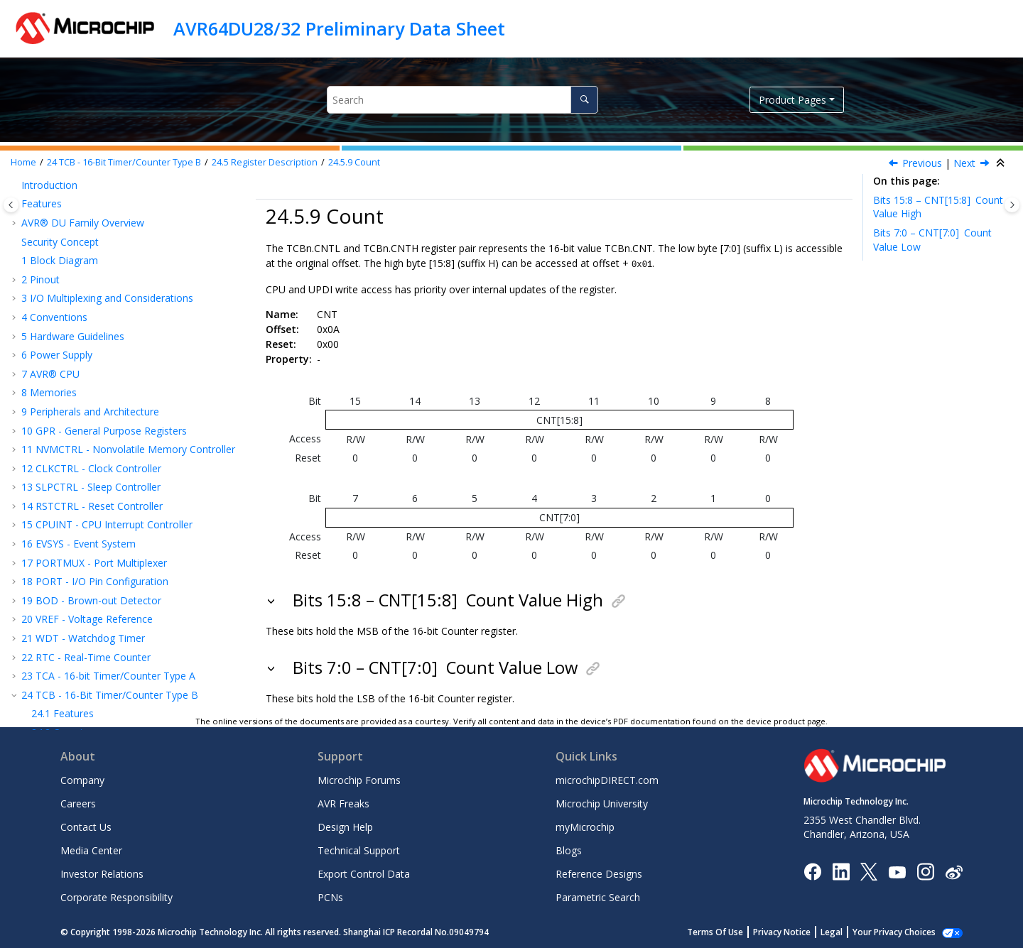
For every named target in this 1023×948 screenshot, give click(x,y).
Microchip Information (72, 693)
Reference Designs (599, 873)
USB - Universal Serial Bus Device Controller (129, 453)
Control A (77, 193)
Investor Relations (102, 873)
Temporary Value (95, 326)
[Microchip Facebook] (812, 870)
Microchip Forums (359, 779)
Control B (78, 212)
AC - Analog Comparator (84, 523)
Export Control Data (364, 873)
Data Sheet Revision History (92, 675)
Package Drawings (71, 618)
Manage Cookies (902, 931)
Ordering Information (77, 599)
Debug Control (90, 307)
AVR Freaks (343, 803)
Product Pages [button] (792, 100)
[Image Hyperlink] (897, 870)
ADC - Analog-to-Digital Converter (106, 543)
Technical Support (359, 849)
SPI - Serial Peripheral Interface (99, 416)
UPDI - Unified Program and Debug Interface (131, 561)
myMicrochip (585, 826)
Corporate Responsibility (116, 896)
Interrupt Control (94, 250)
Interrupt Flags (89, 269)
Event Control (87, 232)
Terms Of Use (731, 931)
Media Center (91, 849)
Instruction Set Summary (85, 580)
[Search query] (462, 100)
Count (354, 162)
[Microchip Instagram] (925, 870)
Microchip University (602, 803)
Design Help (345, 826)
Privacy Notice (797, 931)
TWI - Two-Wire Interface (86, 434)
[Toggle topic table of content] (1012, 204)
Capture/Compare (100, 364)
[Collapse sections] (1002, 163)
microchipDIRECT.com (607, 779)
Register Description (265, 162)
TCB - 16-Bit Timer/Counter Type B (124, 162)
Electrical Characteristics (83, 637)
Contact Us (86, 826)
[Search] (584, 100)
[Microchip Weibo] (954, 870)
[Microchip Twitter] (868, 870)
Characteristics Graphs (80, 656)
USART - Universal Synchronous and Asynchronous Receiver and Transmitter (113, 389)
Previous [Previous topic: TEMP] (922, 163)
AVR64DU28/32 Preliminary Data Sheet (339, 28)
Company (82, 779)
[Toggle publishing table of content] (11, 204)
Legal (847, 931)
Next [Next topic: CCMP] (964, 163)
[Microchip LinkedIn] (841, 870)
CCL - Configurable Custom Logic (104, 504)
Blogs (569, 849)
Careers (78, 803)
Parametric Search (598, 896)
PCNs (330, 896)
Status (70, 288)
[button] (35, 194)
